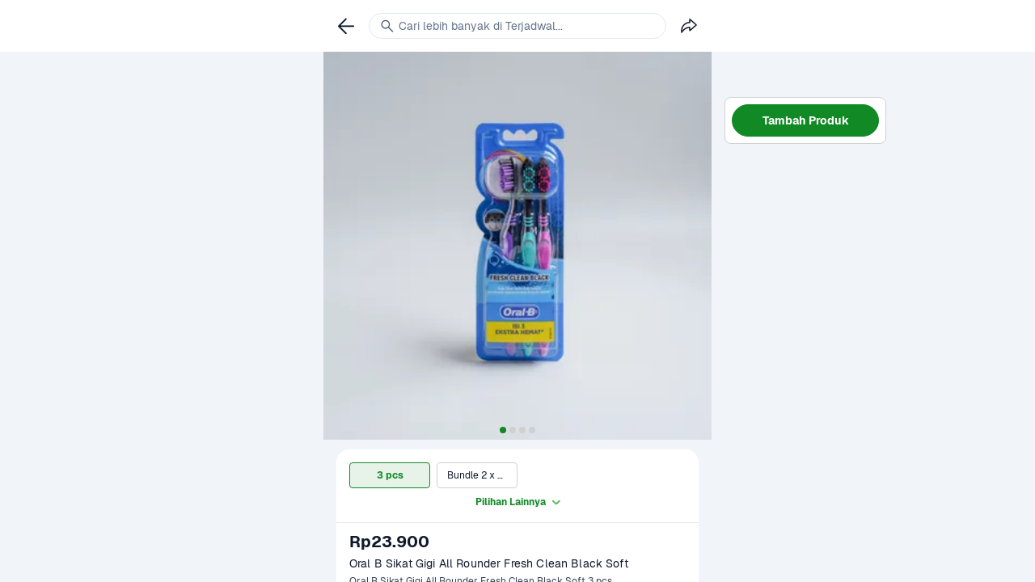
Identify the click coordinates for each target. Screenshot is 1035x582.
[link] (346, 26)
